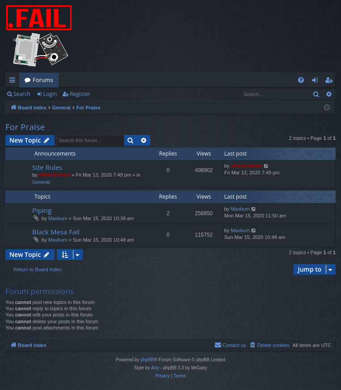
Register (80, 94)
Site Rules (47, 167)
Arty (155, 367)
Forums (43, 80)
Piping (41, 210)
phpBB (147, 359)
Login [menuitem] (316, 81)
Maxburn (58, 218)
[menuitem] (301, 80)
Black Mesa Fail (56, 231)
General (41, 182)
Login (50, 94)
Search (21, 94)
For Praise (25, 127)
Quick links (14, 81)
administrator (54, 175)
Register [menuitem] (331, 81)
